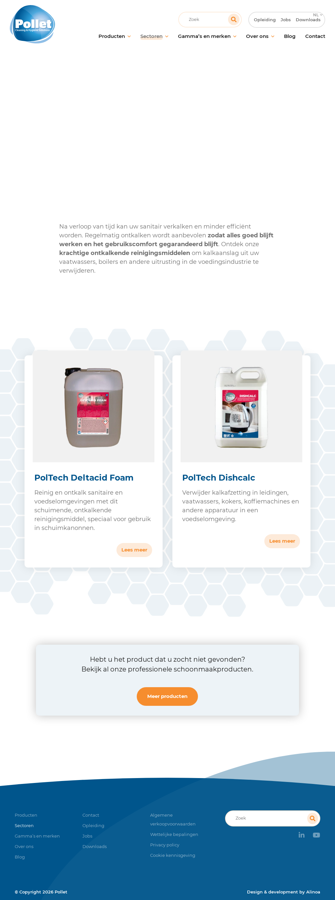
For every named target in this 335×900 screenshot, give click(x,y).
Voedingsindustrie (146, 132)
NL (315, 5)
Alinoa (313, 891)
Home (77, 132)
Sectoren (104, 132)
